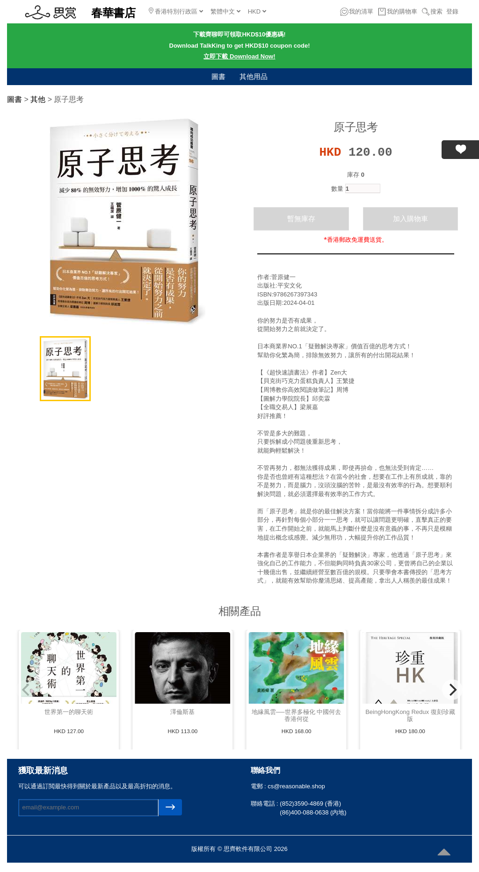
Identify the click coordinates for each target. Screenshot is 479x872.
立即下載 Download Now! (239, 56)
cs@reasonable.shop (296, 786)
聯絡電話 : (265, 803)
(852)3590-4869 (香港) (310, 803)
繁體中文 (225, 11)
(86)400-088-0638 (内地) (313, 812)
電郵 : (259, 786)
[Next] (452, 689)
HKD (257, 11)
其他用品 (254, 76)
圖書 (218, 76)
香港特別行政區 (176, 11)
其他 (37, 99)
